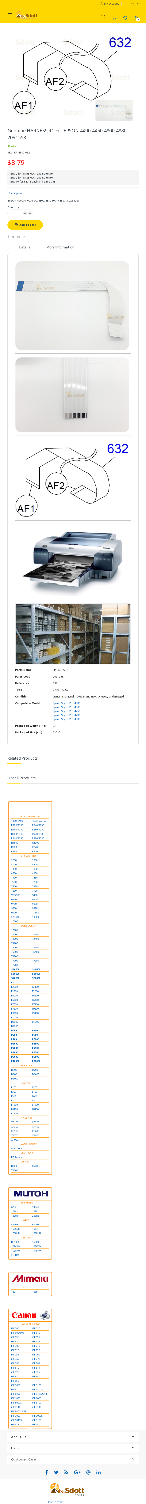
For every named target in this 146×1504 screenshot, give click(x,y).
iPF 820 (15, 1372)
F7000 (14, 1004)
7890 (14, 891)
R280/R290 (38, 830)
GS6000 (15, 917)
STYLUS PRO (28, 856)
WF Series (17, 1149)
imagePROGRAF (30, 1324)
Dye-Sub (26, 1238)
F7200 (14, 1009)
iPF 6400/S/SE (40, 1394)
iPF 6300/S (38, 1390)
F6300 (14, 1000)
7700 (34, 882)
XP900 (14, 1140)
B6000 (14, 1022)
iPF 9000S (37, 1416)
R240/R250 (38, 825)
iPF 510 (36, 1328)
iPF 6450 (15, 1398)
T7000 (14, 961)
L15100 (15, 1114)
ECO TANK (27, 1153)
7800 (14, 886)
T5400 (35, 952)
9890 (34, 908)
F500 (13, 982)
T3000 (14, 934)
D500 (14, 1070)
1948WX (36, 1251)
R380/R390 (38, 838)
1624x (14, 1211)
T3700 (14, 943)
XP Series (26, 1118)
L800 (34, 1100)
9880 (14, 908)
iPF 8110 (15, 1407)
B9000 (14, 1026)
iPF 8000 (36, 1398)
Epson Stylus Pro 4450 (66, 711)
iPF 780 (15, 1363)
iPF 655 (36, 1337)
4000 (14, 865)
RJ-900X (15, 1242)
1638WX (36, 1246)
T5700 (14, 956)
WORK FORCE (29, 1144)
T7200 (35, 961)
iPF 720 (15, 1350)
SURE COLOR (28, 926)
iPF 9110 (15, 1425)
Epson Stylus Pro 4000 (66, 719)
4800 (34, 869)
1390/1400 (17, 821)
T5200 (14, 952)
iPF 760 (36, 1355)
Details (24, 247)
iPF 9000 (15, 1416)
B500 (35, 1166)
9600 (34, 899)
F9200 (35, 1009)
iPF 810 (15, 1368)
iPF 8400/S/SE (19, 1411)
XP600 (35, 1131)
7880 (34, 886)
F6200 (35, 996)
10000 (35, 917)
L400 (34, 1092)
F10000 (15, 1017)
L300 (13, 1092)
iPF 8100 (36, 1403)
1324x (35, 1207)
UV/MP (25, 1220)
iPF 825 (36, 1372)
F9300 (14, 1013)
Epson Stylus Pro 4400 (66, 715)
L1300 (14, 1105)
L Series (25, 1083)
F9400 (35, 1013)
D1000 (35, 1074)
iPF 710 (36, 1346)
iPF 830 (15, 1376)
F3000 (35, 991)
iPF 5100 (36, 1385)
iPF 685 (36, 1341)
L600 (34, 1096)
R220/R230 (17, 825)
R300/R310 (17, 834)
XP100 (14, 1122)
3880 (34, 860)
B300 (14, 1166)
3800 (14, 860)
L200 (34, 1087)
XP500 (14, 1131)
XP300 (14, 1127)
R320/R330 (38, 834)
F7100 (35, 1004)
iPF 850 (15, 1381)
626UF (35, 1224)
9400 (34, 895)
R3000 (35, 851)
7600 (14, 882)
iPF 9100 (36, 1420)
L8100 (35, 1109)
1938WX (15, 1251)
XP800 (35, 1135)
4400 (34, 865)
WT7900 (15, 895)
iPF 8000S (16, 1403)
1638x (14, 1216)
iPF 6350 (15, 1394)
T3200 (14, 939)
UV (22, 1287)
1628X (35, 1242)
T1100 (14, 1170)
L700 (13, 1100)
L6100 (14, 1109)
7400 (14, 878)
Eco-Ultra (27, 1203)
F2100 (35, 987)
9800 (34, 904)
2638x (35, 1216)
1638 (34, 1292)
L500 (13, 1096)
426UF (14, 1224)
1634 (14, 1292)
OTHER (25, 1162)
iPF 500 (15, 1328)
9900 (14, 913)
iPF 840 (36, 1376)
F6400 (35, 1000)
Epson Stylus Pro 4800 (66, 707)
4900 (34, 873)
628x (14, 1207)
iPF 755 (15, 1355)
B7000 (35, 1022)
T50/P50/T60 (39, 821)
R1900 (35, 843)
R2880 (14, 851)
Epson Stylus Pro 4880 (66, 703)
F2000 (14, 987)
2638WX (15, 1255)
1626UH (15, 1229)
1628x (35, 1211)
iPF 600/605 (17, 1333)
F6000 (14, 996)
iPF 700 (15, 1346)
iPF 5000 (15, 1385)
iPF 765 (15, 1359)
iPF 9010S (16, 1420)
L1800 (35, 1105)
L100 (13, 1087)
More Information (61, 247)
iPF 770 (36, 1359)
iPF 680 (15, 1341)
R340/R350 (17, 838)
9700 (14, 904)
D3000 (14, 1079)
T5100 (35, 948)
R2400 (35, 847)
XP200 (35, 1122)
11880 (35, 913)
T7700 (14, 965)
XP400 (35, 1127)
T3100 (35, 934)
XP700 (14, 1135)
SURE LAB (26, 1066)
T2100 (14, 930)
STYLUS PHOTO (30, 816)
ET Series (16, 1157)
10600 (14, 921)
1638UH (15, 1233)
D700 (35, 1070)
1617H (35, 1229)
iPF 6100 (15, 1390)
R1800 (14, 843)
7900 (34, 891)
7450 (34, 878)
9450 (14, 899)
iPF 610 (36, 1333)
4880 (14, 873)
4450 (14, 869)
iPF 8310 (36, 1407)
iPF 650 (15, 1337)
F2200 (14, 991)
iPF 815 (36, 1368)
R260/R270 (17, 830)
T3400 (35, 939)
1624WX (15, 1246)
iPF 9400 (36, 1425)
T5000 (14, 948)
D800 (14, 1074)
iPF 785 (36, 1363)
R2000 (14, 847)
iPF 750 (36, 1350)
